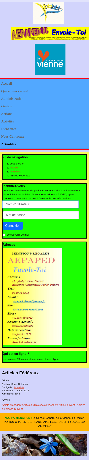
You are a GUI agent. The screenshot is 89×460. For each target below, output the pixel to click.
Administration (12, 99)
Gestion (6, 106)
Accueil (6, 83)
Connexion (13, 225)
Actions (6, 114)
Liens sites (8, 129)
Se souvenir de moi (18, 234)
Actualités (8, 144)
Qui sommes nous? (14, 91)
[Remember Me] (4, 235)
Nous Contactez (12, 136)
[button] (84, 91)
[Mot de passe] (41, 215)
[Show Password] (82, 215)
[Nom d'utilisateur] (40, 204)
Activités (7, 121)
